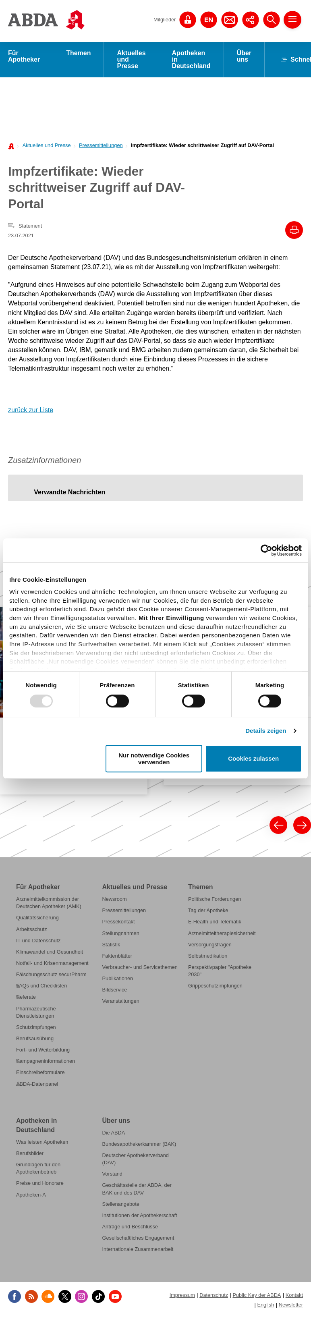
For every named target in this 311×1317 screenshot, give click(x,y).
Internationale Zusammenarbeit (138, 1249)
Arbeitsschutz (31, 929)
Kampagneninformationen (45, 1061)
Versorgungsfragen (210, 945)
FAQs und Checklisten (41, 986)
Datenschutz (213, 1295)
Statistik (111, 945)
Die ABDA (113, 1133)
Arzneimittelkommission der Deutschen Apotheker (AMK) (48, 902)
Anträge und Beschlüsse (130, 1227)
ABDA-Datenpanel (37, 1084)
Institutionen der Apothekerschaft (139, 1215)
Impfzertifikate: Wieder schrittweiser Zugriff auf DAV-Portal (202, 145)
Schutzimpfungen (36, 1027)
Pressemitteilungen (101, 145)
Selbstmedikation (207, 956)
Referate (26, 997)
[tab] (69, 492)
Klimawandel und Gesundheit (49, 952)
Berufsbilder (30, 1153)
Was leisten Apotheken (42, 1142)
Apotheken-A (31, 1195)
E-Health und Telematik (214, 922)
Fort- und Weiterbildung (43, 1050)
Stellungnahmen (120, 933)
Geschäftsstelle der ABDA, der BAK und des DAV (137, 1188)
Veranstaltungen (120, 1001)
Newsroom (114, 899)
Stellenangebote (120, 1204)
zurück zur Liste (30, 410)
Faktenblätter (117, 956)
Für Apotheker (24, 56)
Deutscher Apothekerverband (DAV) (135, 1159)
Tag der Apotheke (208, 910)
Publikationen (117, 978)
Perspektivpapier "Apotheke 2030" (219, 970)
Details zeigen (265, 730)
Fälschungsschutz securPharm (51, 974)
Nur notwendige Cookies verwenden (153, 758)
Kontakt (294, 1295)
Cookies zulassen (253, 758)
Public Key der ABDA (256, 1295)
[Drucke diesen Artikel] (294, 230)
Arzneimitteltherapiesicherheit (221, 933)
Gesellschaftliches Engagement (138, 1238)
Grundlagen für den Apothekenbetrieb (38, 1168)
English (265, 1304)
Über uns (244, 56)
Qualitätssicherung (37, 918)
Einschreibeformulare (40, 1072)
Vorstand (112, 1174)
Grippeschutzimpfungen (215, 986)
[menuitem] (44, 144)
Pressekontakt (118, 922)
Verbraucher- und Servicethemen (140, 967)
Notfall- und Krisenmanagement (52, 963)
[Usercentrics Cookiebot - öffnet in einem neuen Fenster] (266, 550)
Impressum (182, 1295)
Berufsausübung (35, 1038)
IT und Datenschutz (38, 940)
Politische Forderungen (214, 899)
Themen (78, 53)
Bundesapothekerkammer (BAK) (139, 1144)
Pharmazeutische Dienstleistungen (36, 1011)
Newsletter (291, 1304)
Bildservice (114, 990)
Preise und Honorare (40, 1183)
